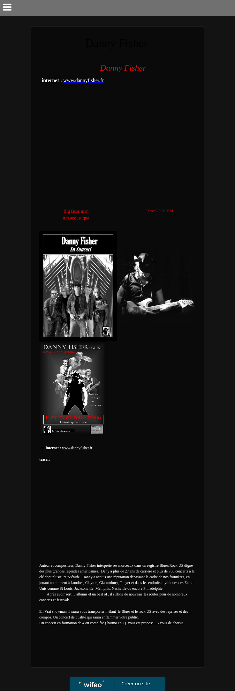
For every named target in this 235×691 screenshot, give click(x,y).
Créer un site (136, 683)
